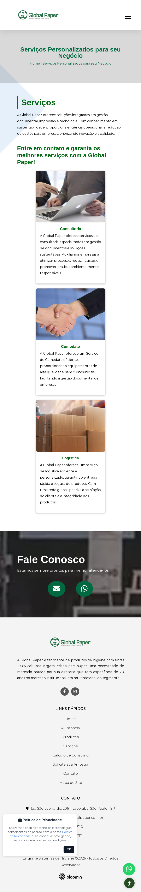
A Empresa (70, 728)
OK (69, 849)
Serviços (70, 746)
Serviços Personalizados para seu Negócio (77, 63)
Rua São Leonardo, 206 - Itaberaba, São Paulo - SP (70, 808)
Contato (70, 774)
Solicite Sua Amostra (70, 764)
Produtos (71, 737)
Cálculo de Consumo (71, 755)
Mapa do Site (70, 783)
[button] (127, 16)
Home (35, 63)
